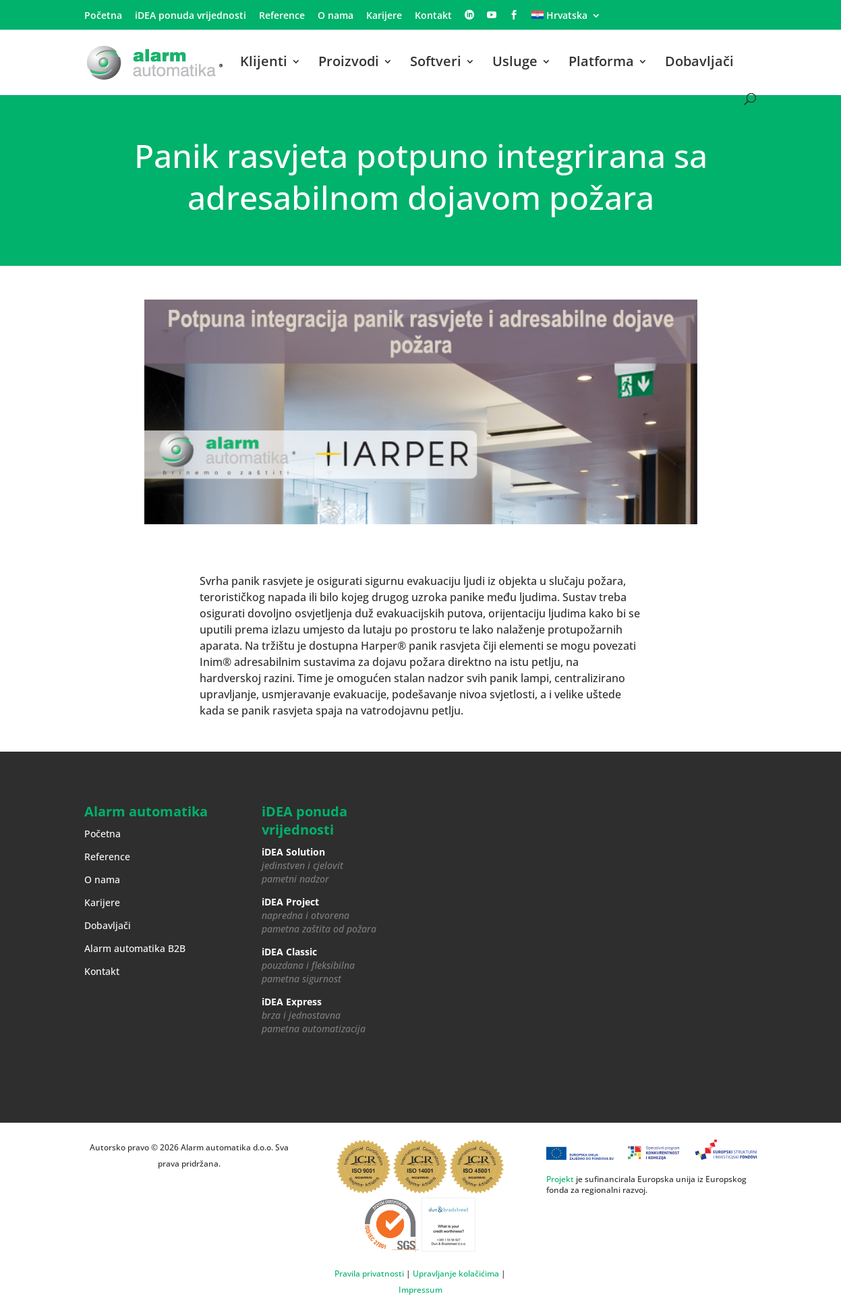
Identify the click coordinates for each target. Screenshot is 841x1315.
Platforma (601, 63)
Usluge (515, 63)
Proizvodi (348, 63)
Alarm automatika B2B (134, 948)
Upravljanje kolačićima (456, 1273)
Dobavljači (699, 63)
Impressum (420, 1289)
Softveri (435, 63)
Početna (103, 16)
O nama (335, 16)
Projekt (560, 1179)
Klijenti (263, 63)
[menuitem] (566, 19)
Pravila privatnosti (369, 1273)
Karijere (384, 16)
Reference (282, 16)
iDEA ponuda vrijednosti (190, 16)
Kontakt (433, 16)
